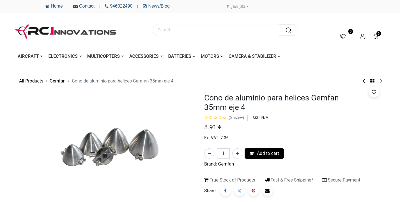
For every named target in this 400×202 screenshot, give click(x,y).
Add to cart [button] (264, 153)
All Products (31, 81)
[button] (374, 92)
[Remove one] (209, 153)
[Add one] (237, 153)
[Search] (288, 30)
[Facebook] (225, 190)
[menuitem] (343, 36)
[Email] (267, 190)
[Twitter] (239, 190)
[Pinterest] (253, 190)
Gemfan (58, 81)
